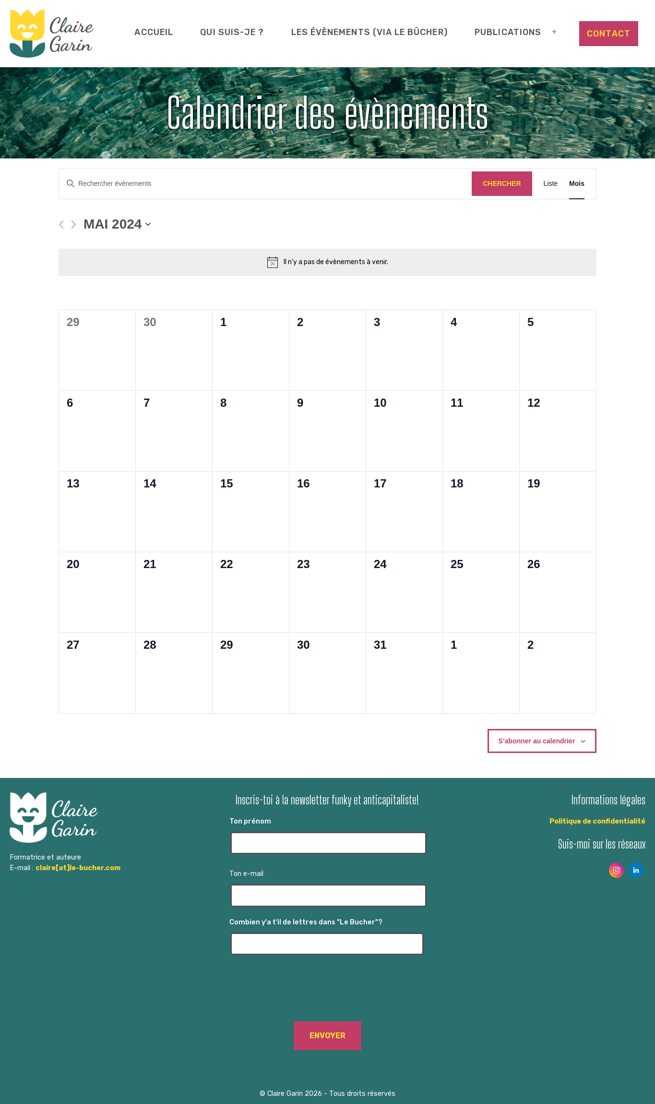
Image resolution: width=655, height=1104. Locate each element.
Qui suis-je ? (232, 32)
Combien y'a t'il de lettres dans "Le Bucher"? (327, 936)
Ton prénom (327, 835)
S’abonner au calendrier (537, 741)
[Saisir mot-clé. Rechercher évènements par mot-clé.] (265, 184)
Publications (508, 32)
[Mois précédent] (61, 224)
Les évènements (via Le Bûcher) (369, 32)
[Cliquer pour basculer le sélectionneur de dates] (117, 224)
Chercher (502, 183)
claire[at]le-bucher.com (78, 868)
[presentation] (327, 993)
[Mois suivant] (73, 224)
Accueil (153, 32)
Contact (608, 33)
